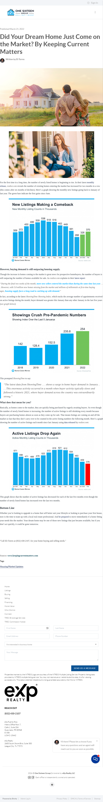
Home (7, 586)
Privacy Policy (62, 799)
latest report (80, 278)
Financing (8, 602)
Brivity (14, 799)
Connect (8, 614)
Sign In (92, 2)
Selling (7, 598)
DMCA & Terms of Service (81, 799)
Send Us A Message (85, 668)
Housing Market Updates (11, 566)
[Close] (97, 776)
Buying (7, 594)
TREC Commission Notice (15, 622)
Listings (8, 590)
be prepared (64, 517)
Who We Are (10, 610)
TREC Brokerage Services (15, 618)
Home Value (9, 606)
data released (69, 422)
